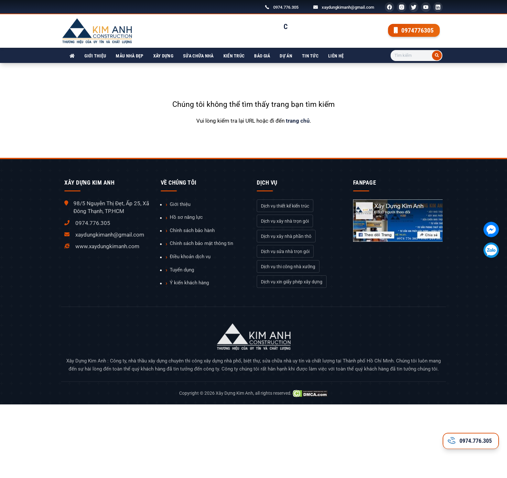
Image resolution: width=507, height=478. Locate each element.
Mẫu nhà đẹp (129, 55)
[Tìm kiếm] (437, 55)
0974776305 (414, 30)
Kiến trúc (234, 55)
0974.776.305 (285, 7)
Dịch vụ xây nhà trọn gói (285, 221)
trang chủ (298, 120)
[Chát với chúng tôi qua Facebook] (491, 229)
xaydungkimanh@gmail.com (348, 7)
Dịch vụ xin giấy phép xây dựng (291, 281)
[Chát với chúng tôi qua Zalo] (491, 250)
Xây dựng (163, 55)
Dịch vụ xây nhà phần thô (286, 236)
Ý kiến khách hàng (189, 283)
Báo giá (262, 55)
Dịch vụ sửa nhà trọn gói (285, 251)
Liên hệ (336, 55)
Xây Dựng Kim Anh (234, 393)
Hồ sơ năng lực (186, 217)
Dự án (286, 55)
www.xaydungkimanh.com (107, 246)
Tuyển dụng (182, 270)
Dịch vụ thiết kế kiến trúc (285, 205)
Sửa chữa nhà (198, 55)
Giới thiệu (95, 55)
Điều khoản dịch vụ (190, 256)
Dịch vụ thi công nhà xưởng (288, 266)
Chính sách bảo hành (192, 230)
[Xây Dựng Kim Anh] (72, 56)
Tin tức (310, 55)
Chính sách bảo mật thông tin (201, 243)
